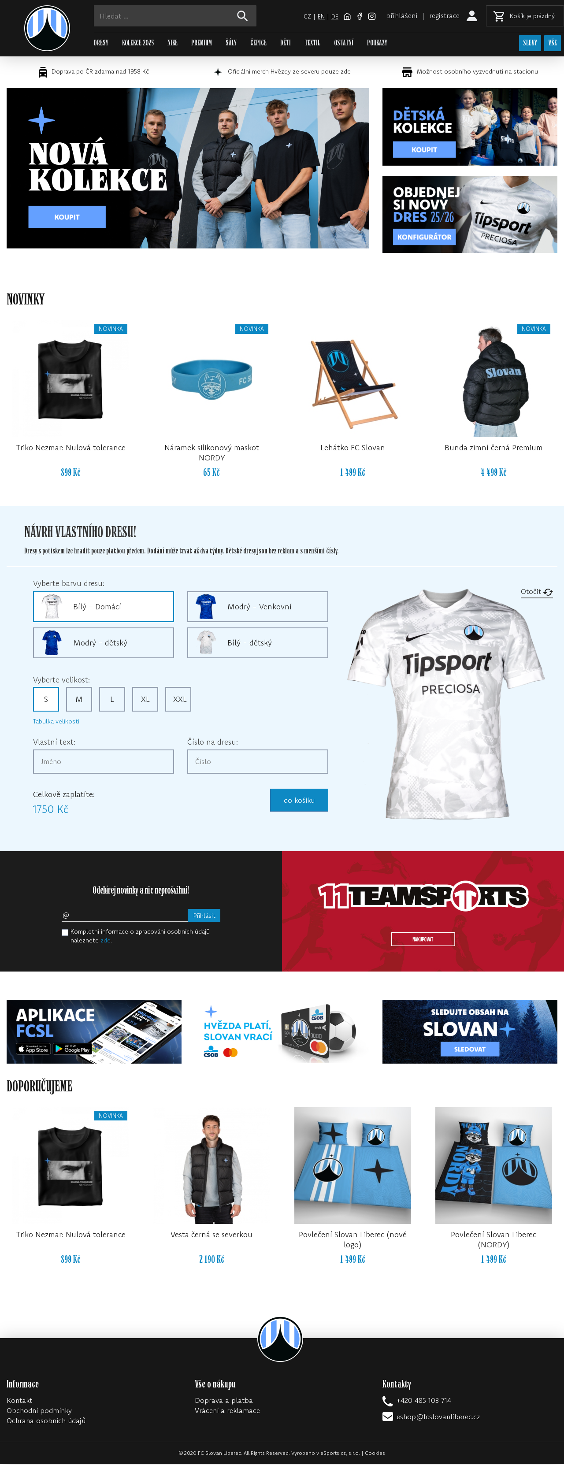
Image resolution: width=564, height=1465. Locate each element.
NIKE (172, 43)
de (334, 16)
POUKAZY (377, 43)
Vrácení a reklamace (227, 1411)
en (320, 16)
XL (145, 700)
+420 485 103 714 (424, 1401)
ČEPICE (258, 43)
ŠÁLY (231, 43)
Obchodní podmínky (39, 1411)
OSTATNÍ (343, 43)
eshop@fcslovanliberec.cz (438, 1417)
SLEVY (529, 43)
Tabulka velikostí (56, 722)
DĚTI (285, 43)
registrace (444, 15)
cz (306, 16)
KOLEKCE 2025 (138, 43)
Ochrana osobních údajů (46, 1421)
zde (105, 941)
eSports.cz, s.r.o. (340, 1453)
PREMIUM (201, 43)
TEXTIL (312, 43)
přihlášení (401, 15)
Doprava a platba (224, 1401)
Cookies (375, 1453)
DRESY (101, 43)
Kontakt (19, 1401)
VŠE (552, 43)
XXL (180, 700)
